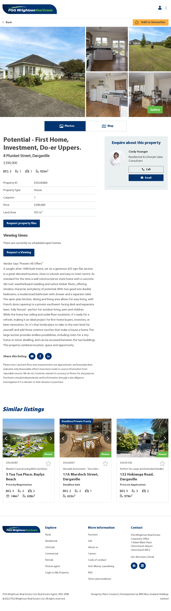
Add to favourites (153, 22)
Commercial (51, 555)
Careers (92, 555)
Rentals (49, 561)
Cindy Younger (138, 152)
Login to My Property (57, 574)
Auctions (93, 536)
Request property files (22, 224)
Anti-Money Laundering (101, 568)
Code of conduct (97, 561)
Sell (90, 542)
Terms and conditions (99, 580)
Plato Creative (110, 596)
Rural (48, 536)
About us (93, 549)
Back (7, 22)
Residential (51, 542)
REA (90, 574)
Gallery (155, 109)
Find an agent (52, 568)
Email (146, 178)
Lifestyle (50, 549)
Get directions (138, 558)
